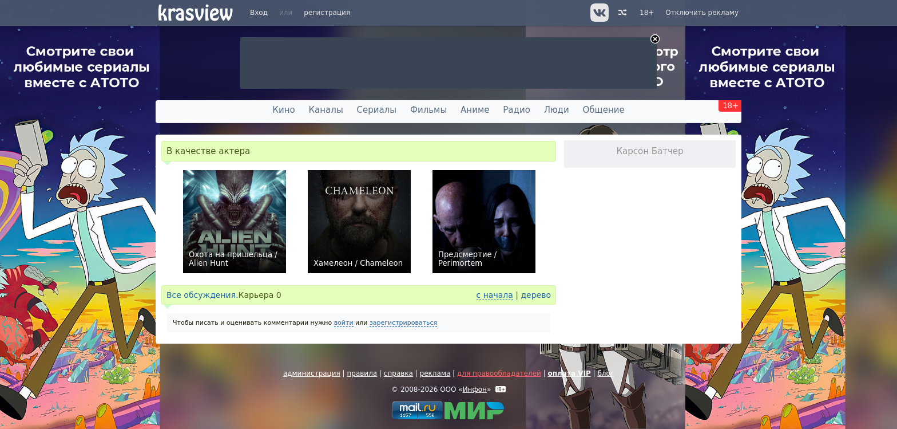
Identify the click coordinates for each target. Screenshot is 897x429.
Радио (516, 110)
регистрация (327, 13)
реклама (435, 373)
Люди (556, 110)
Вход (259, 13)
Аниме (475, 110)
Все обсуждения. (202, 295)
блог (605, 373)
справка (398, 373)
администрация (311, 373)
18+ (647, 13)
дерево (536, 295)
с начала (495, 295)
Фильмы (428, 110)
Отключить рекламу (702, 13)
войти (344, 322)
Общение (604, 110)
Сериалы (377, 110)
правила (362, 373)
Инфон (475, 389)
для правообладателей (499, 373)
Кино (283, 110)
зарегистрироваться (403, 322)
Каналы (325, 110)
